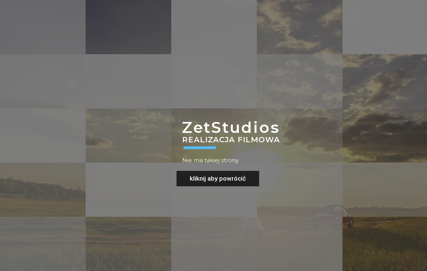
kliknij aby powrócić (218, 178)
